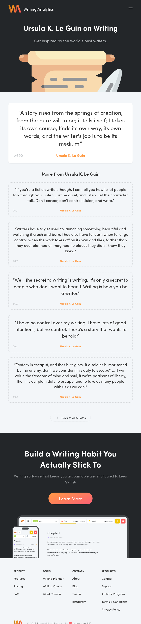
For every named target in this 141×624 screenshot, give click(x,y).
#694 (16, 346)
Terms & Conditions (114, 602)
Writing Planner (53, 579)
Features (19, 579)
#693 (16, 303)
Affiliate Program (113, 594)
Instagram (79, 602)
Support (107, 586)
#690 (18, 155)
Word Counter (52, 594)
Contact (107, 579)
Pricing (18, 586)
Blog (75, 586)
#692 (16, 261)
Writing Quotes (53, 586)
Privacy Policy (111, 610)
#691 (15, 210)
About (76, 579)
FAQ (16, 594)
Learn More (70, 499)
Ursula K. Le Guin (70, 155)
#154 (15, 397)
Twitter (76, 594)
